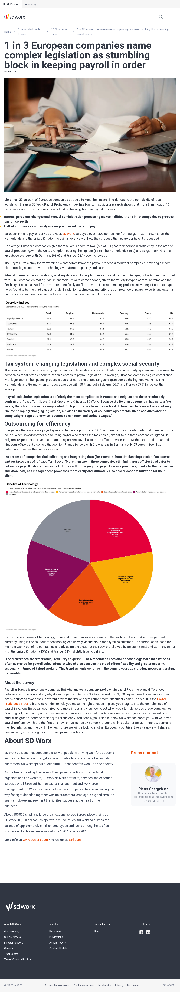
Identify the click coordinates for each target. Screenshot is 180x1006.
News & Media (102, 924)
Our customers (12, 937)
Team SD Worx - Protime (17, 959)
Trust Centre (11, 953)
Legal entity (104, 985)
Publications (56, 937)
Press (97, 931)
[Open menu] (172, 17)
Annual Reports (58, 942)
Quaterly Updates (59, 948)
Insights (54, 924)
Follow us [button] (144, 924)
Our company (11, 931)
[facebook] (141, 932)
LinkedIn (75, 840)
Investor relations (13, 942)
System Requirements (57, 985)
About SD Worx (12, 924)
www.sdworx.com (35, 840)
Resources (55, 931)
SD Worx (68, 234)
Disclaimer (133, 985)
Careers (8, 948)
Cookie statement (84, 985)
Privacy (119, 985)
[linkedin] (148, 932)
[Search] (161, 17)
